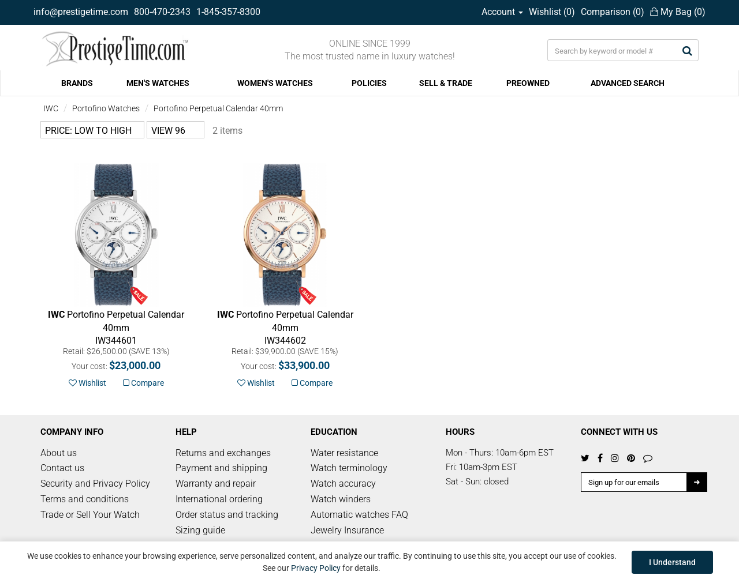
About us (58, 452)
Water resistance (344, 452)
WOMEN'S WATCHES (275, 83)
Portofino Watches (106, 108)
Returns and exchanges (223, 452)
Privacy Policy (316, 568)
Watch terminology (349, 467)
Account (502, 11)
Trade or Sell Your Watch (90, 514)
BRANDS (77, 83)
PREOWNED (528, 83)
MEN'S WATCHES (157, 83)
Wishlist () (552, 11)
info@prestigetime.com (80, 11)
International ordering (219, 499)
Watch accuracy (343, 483)
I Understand (672, 562)
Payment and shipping (221, 467)
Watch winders (341, 499)
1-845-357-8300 (228, 11)
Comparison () (612, 11)
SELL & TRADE (445, 83)
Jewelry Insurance (347, 530)
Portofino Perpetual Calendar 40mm (218, 108)
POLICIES (369, 83)
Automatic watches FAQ (359, 514)
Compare (143, 383)
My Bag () (678, 11)
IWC (50, 108)
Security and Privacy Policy (95, 483)
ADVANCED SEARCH (628, 83)
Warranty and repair (216, 483)
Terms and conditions (84, 499)
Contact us (62, 467)
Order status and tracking (227, 514)
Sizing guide (200, 530)
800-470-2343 (162, 11)
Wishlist (87, 383)
